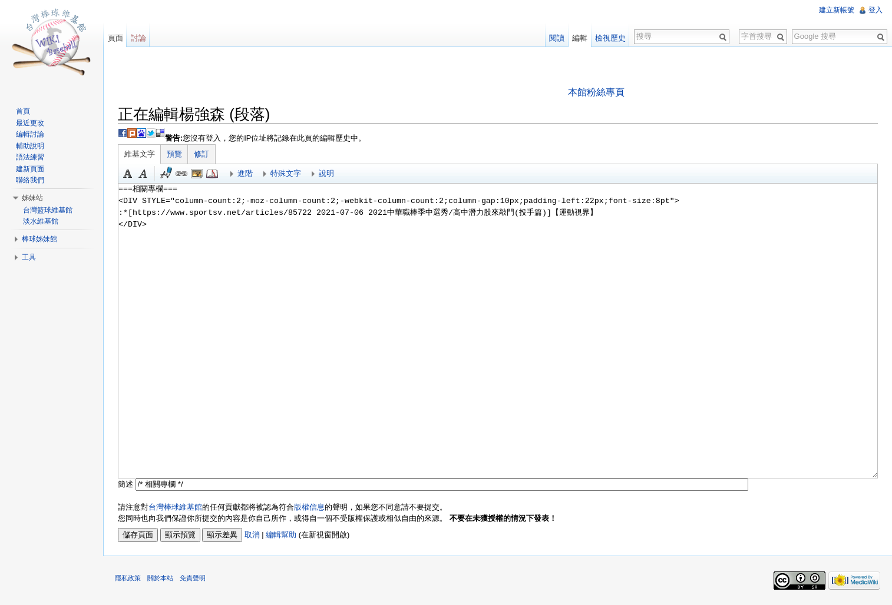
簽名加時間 (166, 173)
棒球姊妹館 (39, 239)
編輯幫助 (281, 534)
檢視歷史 (610, 38)
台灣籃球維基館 (47, 210)
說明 (327, 173)
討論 (138, 38)
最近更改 (30, 123)
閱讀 (556, 38)
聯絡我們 (30, 180)
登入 (875, 10)
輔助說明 (30, 146)
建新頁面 (30, 169)
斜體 (143, 173)
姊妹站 (32, 198)
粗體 (128, 173)
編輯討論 (30, 134)
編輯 (579, 38)
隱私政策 (128, 578)
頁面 (115, 38)
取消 (252, 534)
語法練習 (30, 157)
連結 (182, 173)
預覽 (175, 153)
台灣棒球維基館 (176, 507)
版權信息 (310, 507)
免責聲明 (193, 578)
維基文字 (140, 153)
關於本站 (161, 578)
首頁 (23, 111)
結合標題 (197, 173)
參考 (212, 173)
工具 (29, 257)
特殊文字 (286, 173)
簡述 (126, 484)
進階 (245, 173)
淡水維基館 (40, 221)
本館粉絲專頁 (596, 92)
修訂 (202, 153)
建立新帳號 (836, 10)
